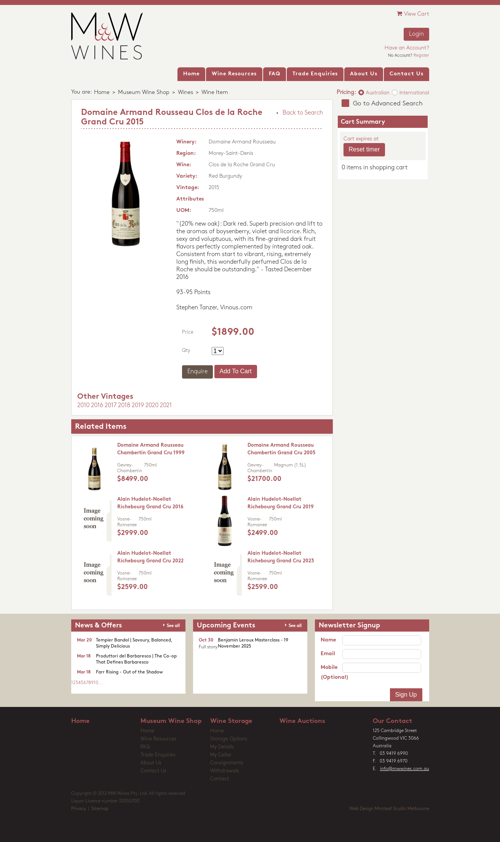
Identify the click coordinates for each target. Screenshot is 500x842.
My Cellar (221, 755)
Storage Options (229, 739)
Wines (185, 93)
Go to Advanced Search (388, 103)
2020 (151, 406)
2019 (138, 406)
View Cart (413, 14)
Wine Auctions (302, 721)
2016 (97, 406)
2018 (124, 406)
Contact (219, 779)
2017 (111, 406)
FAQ (145, 747)
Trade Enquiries (158, 755)
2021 (166, 406)
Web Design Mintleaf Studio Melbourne (389, 809)
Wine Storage (231, 721)
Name (328, 640)
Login (416, 34)
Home (102, 93)
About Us (151, 763)
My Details (222, 747)
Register (421, 56)
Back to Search (303, 113)
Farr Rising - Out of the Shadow (129, 672)
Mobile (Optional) (331, 672)
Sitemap (100, 809)
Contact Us (153, 771)
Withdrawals (224, 771)
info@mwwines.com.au (404, 769)
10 (96, 683)
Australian (378, 93)
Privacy (78, 809)
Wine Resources (158, 739)
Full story (208, 647)
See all (173, 626)
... (100, 683)
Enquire (197, 372)
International (414, 93)
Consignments (226, 763)
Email (328, 654)
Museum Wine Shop (143, 93)
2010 (83, 406)
